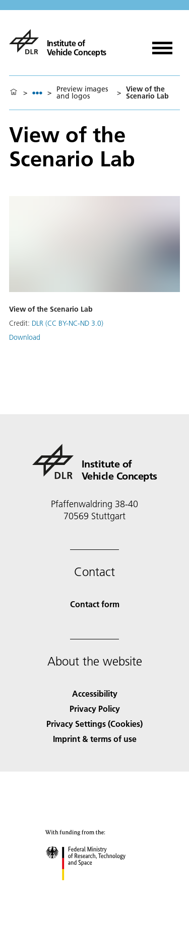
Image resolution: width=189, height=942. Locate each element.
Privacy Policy (95, 708)
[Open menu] (162, 44)
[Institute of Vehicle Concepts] (57, 41)
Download (24, 337)
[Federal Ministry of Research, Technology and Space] (94, 889)
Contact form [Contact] (94, 604)
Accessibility (94, 693)
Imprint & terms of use (95, 738)
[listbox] (37, 92)
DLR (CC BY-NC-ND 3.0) (67, 323)
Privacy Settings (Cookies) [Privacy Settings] (94, 723)
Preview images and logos (82, 92)
